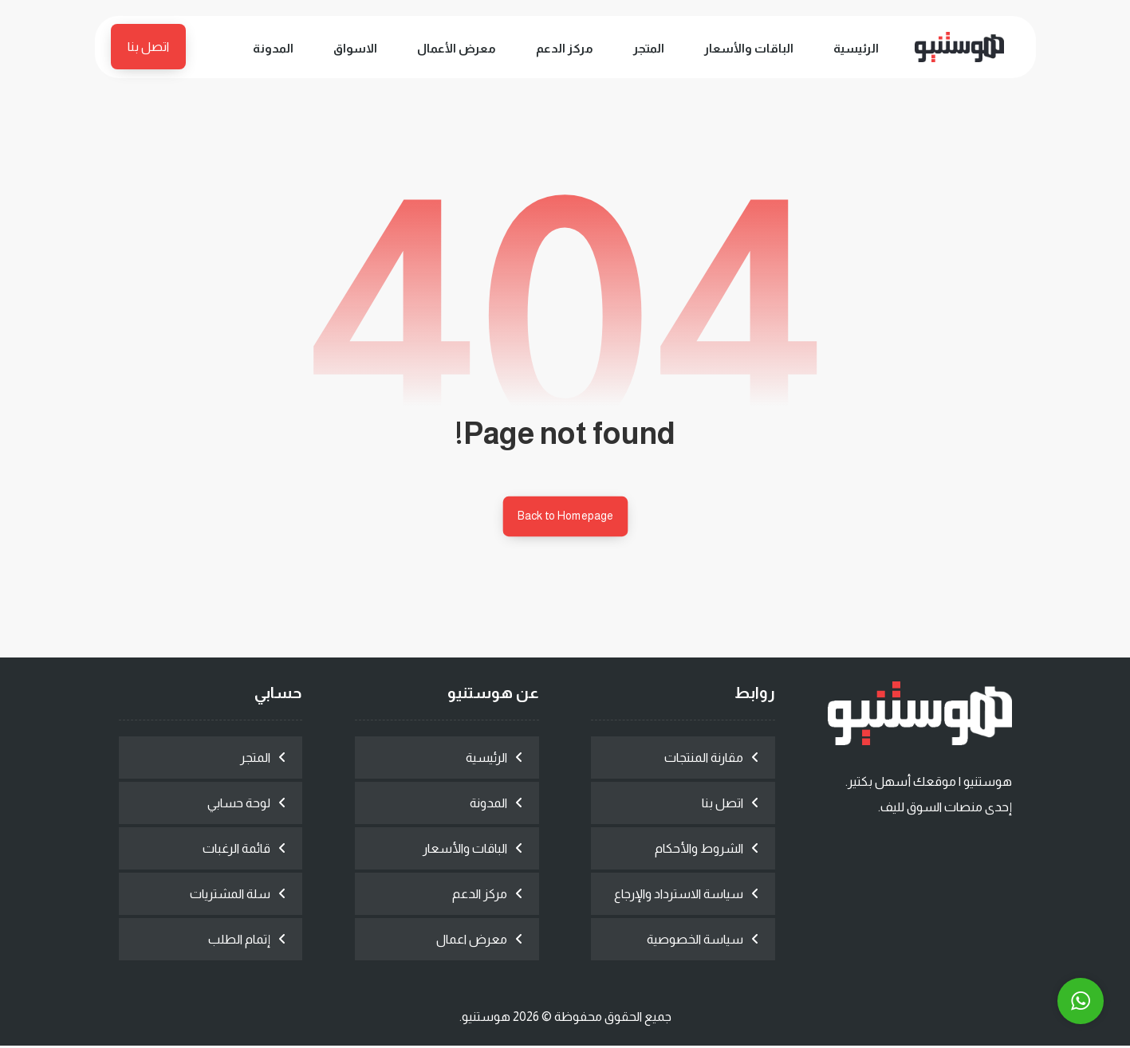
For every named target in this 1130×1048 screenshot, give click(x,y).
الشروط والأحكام (699, 851)
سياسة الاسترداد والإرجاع (678, 896)
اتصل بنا (722, 805)
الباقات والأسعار (465, 851)
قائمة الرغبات (236, 851)
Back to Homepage (565, 518)
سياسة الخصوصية (695, 941)
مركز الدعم (479, 896)
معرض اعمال (471, 941)
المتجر (255, 760)
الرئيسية (486, 760)
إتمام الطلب (239, 941)
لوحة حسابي (238, 805)
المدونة (488, 805)
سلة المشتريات (230, 896)
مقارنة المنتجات (703, 760)
